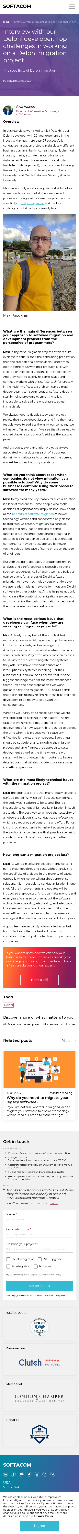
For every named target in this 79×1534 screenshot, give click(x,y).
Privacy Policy (53, 1274)
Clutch (54, 1203)
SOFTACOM (17, 6)
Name (11, 1214)
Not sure (45, 1266)
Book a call (39, 980)
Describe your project (22, 1244)
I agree (39, 1526)
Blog (6, 22)
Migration (14, 1024)
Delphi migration (32, 203)
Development (32, 1024)
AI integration (21, 1266)
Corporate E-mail (18, 1229)
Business (71, 1024)
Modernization (53, 1024)
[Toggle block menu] (72, 7)
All (4, 1024)
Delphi (8, 1005)
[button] (57, 1040)
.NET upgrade (52, 1259)
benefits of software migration (33, 514)
